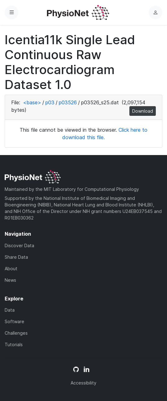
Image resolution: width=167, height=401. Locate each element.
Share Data (16, 257)
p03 (49, 102)
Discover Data (19, 245)
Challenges (16, 333)
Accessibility (83, 382)
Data (10, 310)
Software (14, 321)
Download (142, 111)
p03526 (68, 102)
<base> (32, 102)
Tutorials (14, 344)
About (11, 268)
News (10, 280)
